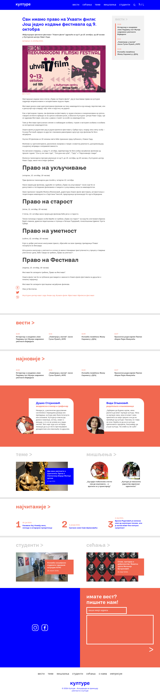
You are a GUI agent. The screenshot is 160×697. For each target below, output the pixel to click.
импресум (116, 674)
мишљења (110, 5)
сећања (87, 5)
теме (97, 5)
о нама (103, 674)
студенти (124, 5)
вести (75, 5)
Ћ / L (141, 5)
